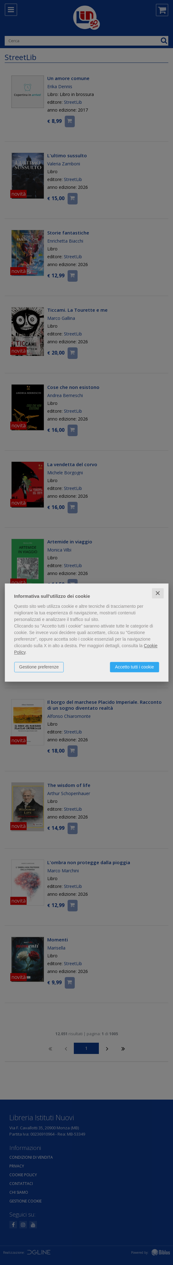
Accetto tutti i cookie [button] (134, 666)
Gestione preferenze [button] (39, 666)
